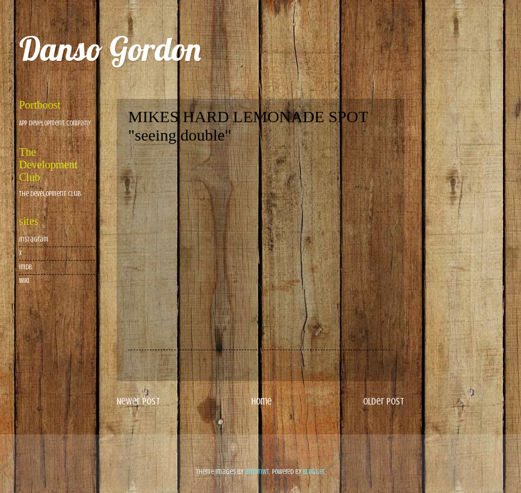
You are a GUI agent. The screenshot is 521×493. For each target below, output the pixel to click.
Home (261, 401)
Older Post (383, 401)
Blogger (314, 472)
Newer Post (138, 401)
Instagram (33, 239)
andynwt (257, 472)
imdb (25, 267)
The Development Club (50, 194)
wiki (24, 281)
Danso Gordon (110, 48)
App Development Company (55, 123)
